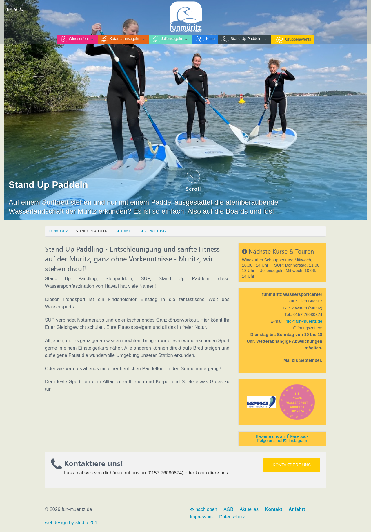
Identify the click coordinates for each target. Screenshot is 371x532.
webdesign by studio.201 (71, 522)
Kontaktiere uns (292, 465)
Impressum (201, 516)
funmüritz (58, 231)
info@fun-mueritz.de (303, 321)
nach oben (203, 509)
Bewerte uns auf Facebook (282, 436)
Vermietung (155, 231)
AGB (228, 509)
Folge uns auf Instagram (282, 440)
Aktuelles (249, 509)
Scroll (193, 181)
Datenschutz (232, 516)
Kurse (125, 231)
